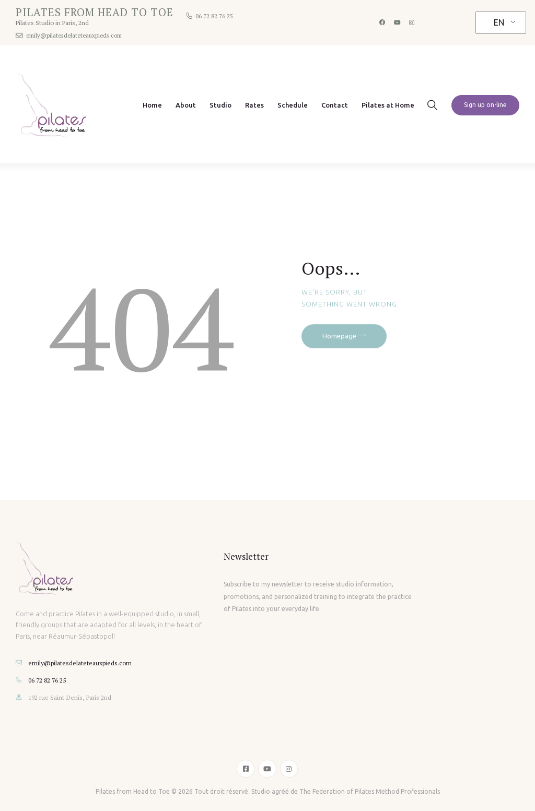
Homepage (339, 335)
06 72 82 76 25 (47, 680)
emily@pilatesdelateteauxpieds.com (80, 663)
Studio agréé (270, 791)
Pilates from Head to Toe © (136, 791)
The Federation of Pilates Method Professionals (369, 791)
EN (499, 22)
